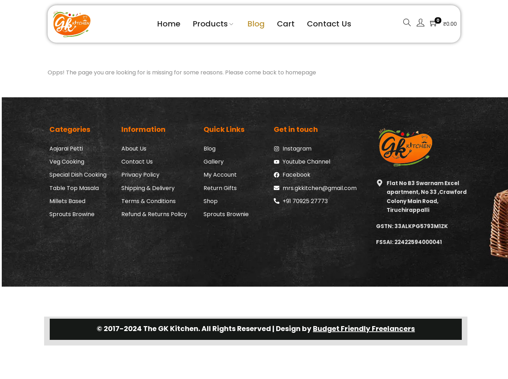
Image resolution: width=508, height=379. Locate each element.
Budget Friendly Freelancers (364, 329)
